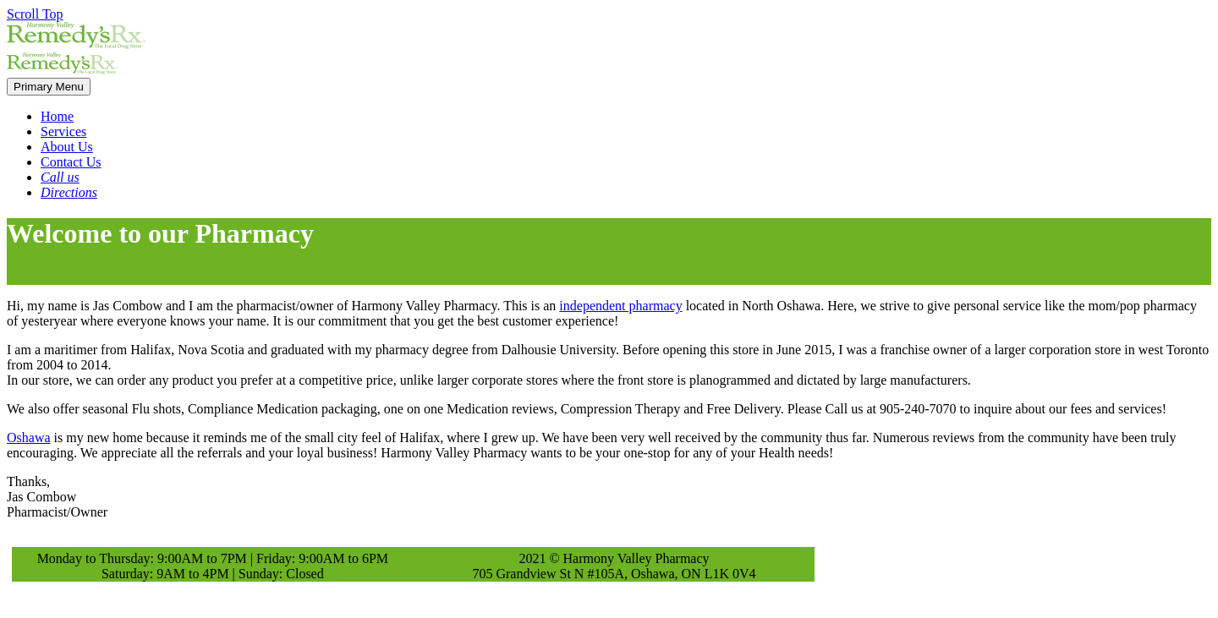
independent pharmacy (620, 305)
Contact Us (71, 162)
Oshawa (29, 437)
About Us (67, 146)
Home (57, 116)
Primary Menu (49, 86)
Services (63, 131)
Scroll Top (35, 14)
